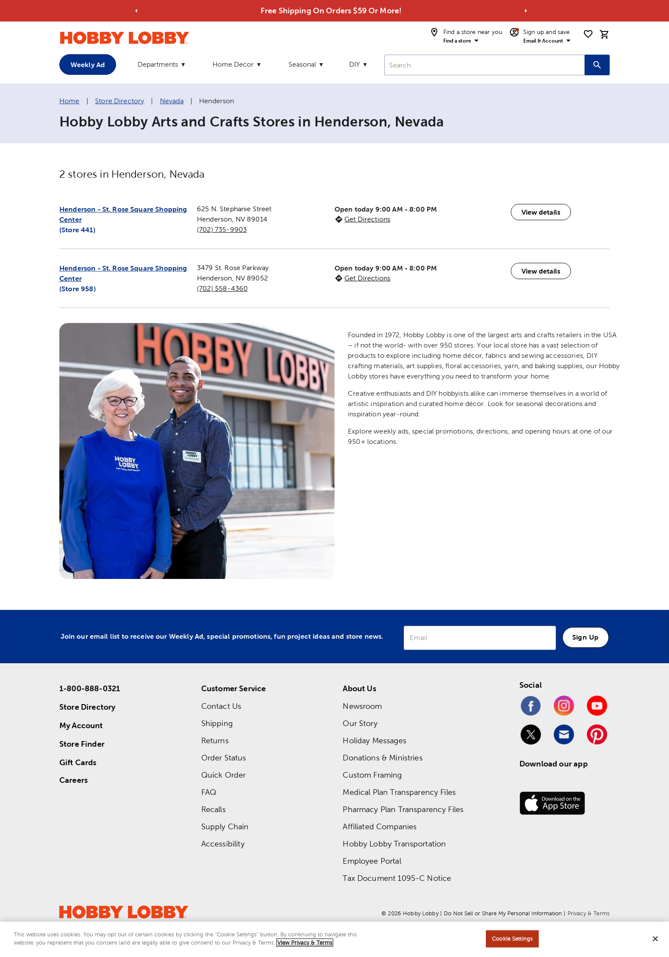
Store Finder (81, 743)
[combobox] (484, 65)
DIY (354, 64)
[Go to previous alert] (136, 10)
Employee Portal (372, 860)
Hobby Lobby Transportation (394, 843)
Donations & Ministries (382, 757)
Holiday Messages (374, 740)
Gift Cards (78, 762)
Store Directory (119, 101)
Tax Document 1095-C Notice (397, 878)
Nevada (172, 101)
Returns (215, 740)
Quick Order (223, 774)
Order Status (223, 757)
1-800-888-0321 (89, 688)
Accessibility (223, 843)
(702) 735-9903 (222, 229)
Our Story (360, 723)
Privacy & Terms (589, 913)
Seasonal (302, 64)
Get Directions (367, 219)
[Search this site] (597, 65)
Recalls (213, 809)
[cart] (604, 34)
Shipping (217, 723)
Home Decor (233, 64)
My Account (81, 725)
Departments (158, 64)
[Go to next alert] (525, 10)
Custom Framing (372, 774)
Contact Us (221, 706)
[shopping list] (588, 34)
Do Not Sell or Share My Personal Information (503, 913)
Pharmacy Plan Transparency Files (403, 809)
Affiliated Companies (380, 826)
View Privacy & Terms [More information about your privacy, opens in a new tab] (304, 942)
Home (69, 101)
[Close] (655, 938)
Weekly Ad (88, 64)
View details (541, 212)
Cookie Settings (512, 938)
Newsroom (362, 706)
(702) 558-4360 (222, 288)
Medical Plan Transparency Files (399, 792)
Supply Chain (225, 826)
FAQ (208, 792)
